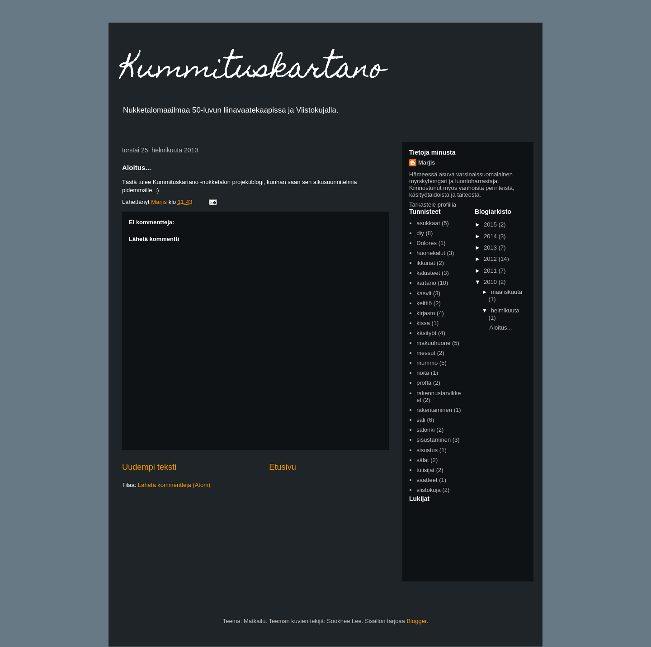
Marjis (426, 162)
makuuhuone (433, 343)
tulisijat (425, 470)
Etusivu (282, 467)
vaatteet (426, 480)
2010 (491, 282)
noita (422, 372)
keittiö (424, 303)
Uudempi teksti (149, 467)
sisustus (427, 450)
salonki (425, 429)
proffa (423, 382)
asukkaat (428, 223)
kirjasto (425, 313)
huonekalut (430, 253)
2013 (491, 247)
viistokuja (428, 489)
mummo (427, 362)
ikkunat (425, 263)
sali (420, 419)
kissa (423, 323)
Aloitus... (500, 327)
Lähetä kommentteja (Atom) (174, 485)
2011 (491, 270)
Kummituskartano (253, 71)
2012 (491, 258)
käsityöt (426, 333)
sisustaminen (433, 439)
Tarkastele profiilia (432, 204)
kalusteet (428, 272)
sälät (422, 460)
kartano (426, 282)
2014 (491, 236)
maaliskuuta (506, 291)
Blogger (416, 621)
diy (420, 233)
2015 (491, 224)
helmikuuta (505, 310)
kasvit (423, 293)
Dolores (426, 243)
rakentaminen (434, 409)
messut (425, 352)
